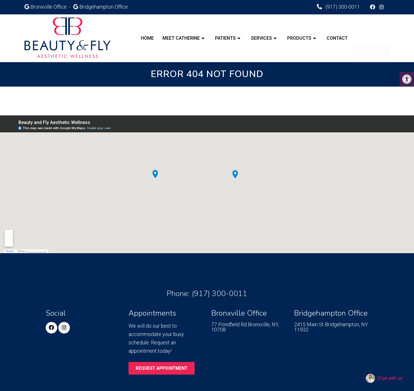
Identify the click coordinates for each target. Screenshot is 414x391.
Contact (337, 38)
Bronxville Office (49, 7)
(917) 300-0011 (342, 7)
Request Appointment (161, 368)
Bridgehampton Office (103, 7)
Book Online (370, 38)
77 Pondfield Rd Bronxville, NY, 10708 (245, 327)
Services (261, 38)
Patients (225, 38)
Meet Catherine (181, 38)
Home (147, 38)
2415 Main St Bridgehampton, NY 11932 (331, 327)
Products (299, 38)
